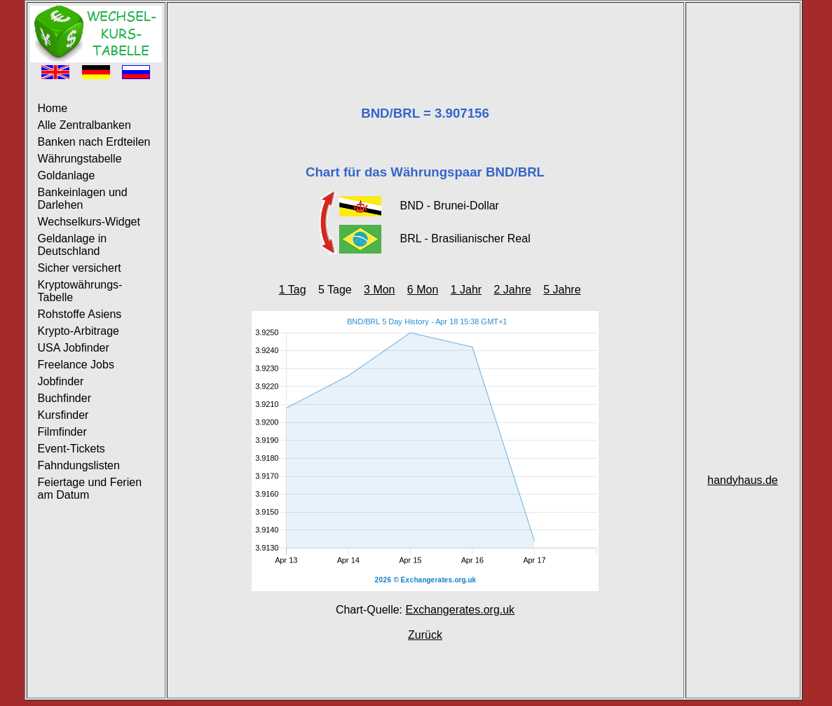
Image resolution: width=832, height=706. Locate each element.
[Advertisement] (425, 37)
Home (53, 108)
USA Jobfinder (73, 348)
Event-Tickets (71, 449)
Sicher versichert (79, 268)
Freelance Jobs (76, 365)
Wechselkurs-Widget (89, 222)
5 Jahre (561, 290)
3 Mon (379, 290)
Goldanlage (66, 175)
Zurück (425, 635)
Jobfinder (61, 381)
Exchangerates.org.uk (459, 610)
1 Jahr (466, 290)
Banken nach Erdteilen (94, 142)
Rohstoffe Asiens (80, 314)
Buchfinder (65, 398)
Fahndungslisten (79, 465)
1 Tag (292, 290)
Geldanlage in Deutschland (72, 245)
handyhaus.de (742, 480)
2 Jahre (512, 290)
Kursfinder (63, 415)
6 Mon (422, 290)
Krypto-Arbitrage (79, 331)
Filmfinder (62, 432)
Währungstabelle (80, 159)
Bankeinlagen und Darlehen (83, 198)
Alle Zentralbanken (84, 125)
